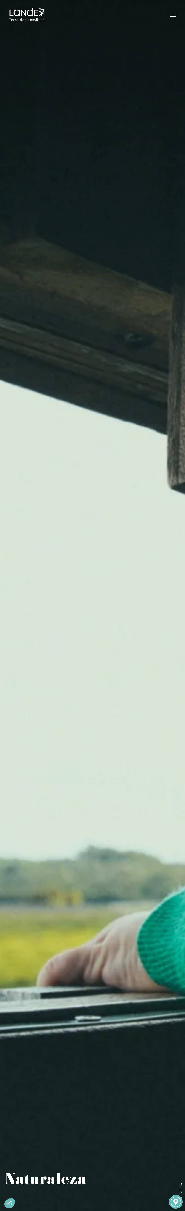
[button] (9, 1203)
